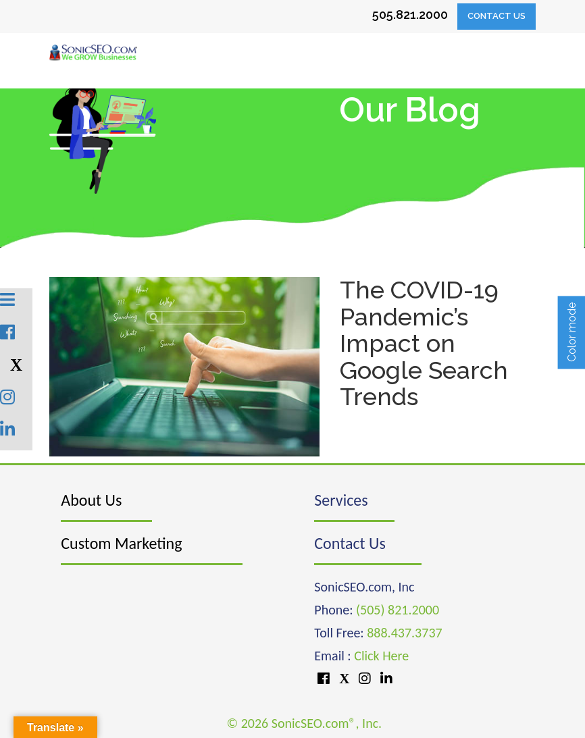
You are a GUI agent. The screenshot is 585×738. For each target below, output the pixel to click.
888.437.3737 (404, 633)
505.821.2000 (410, 14)
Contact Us (496, 16)
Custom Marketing (121, 543)
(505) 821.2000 (397, 610)
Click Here (381, 656)
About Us (91, 500)
